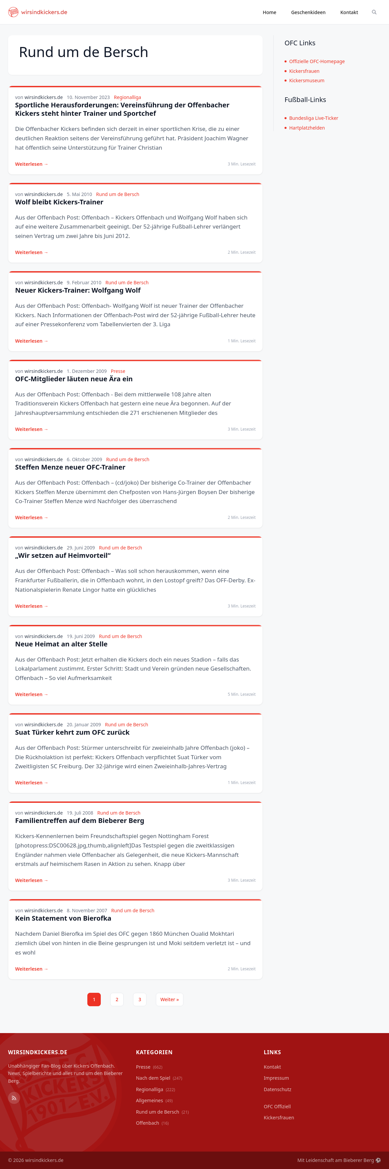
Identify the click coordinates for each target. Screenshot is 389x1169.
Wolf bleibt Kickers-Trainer (59, 202)
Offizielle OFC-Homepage (315, 61)
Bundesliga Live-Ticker (311, 118)
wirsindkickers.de (44, 97)
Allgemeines (154, 1100)
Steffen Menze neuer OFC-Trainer (70, 467)
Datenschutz (277, 1089)
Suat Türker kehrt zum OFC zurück (72, 732)
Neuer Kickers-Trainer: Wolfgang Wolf (77, 290)
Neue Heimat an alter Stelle (61, 644)
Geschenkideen (308, 12)
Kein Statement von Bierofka (63, 918)
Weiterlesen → (31, 164)
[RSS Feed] (14, 1098)
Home (269, 12)
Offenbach (152, 1123)
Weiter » (169, 999)
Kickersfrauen (302, 71)
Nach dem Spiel (159, 1078)
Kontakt (349, 12)
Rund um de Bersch (117, 194)
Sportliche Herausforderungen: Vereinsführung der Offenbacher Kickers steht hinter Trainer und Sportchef (122, 109)
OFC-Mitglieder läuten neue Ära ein (74, 379)
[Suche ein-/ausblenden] (374, 12)
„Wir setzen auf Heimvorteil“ (63, 555)
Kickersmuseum (305, 80)
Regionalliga (127, 97)
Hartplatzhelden (305, 128)
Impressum (276, 1078)
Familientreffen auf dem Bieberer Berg (79, 820)
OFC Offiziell (277, 1106)
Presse (118, 371)
